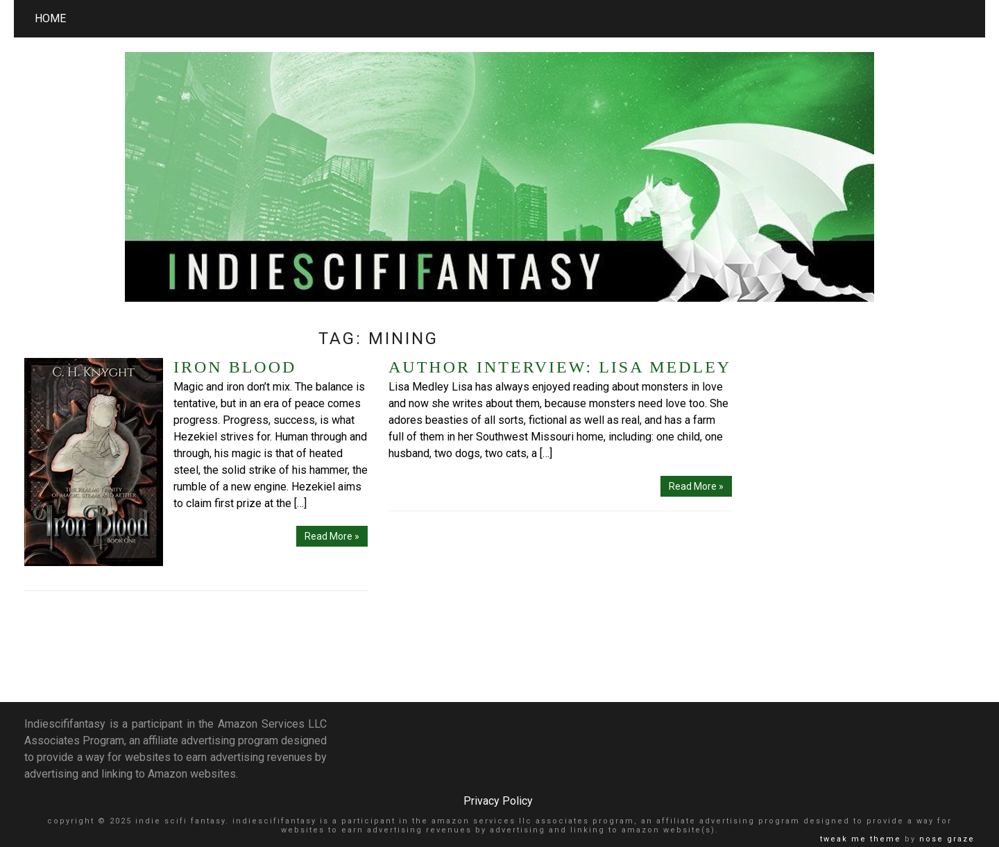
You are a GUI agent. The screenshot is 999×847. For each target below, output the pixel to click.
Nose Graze (947, 839)
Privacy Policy (498, 800)
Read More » (332, 536)
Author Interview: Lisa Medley (559, 367)
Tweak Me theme (860, 839)
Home (50, 18)
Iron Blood (234, 367)
